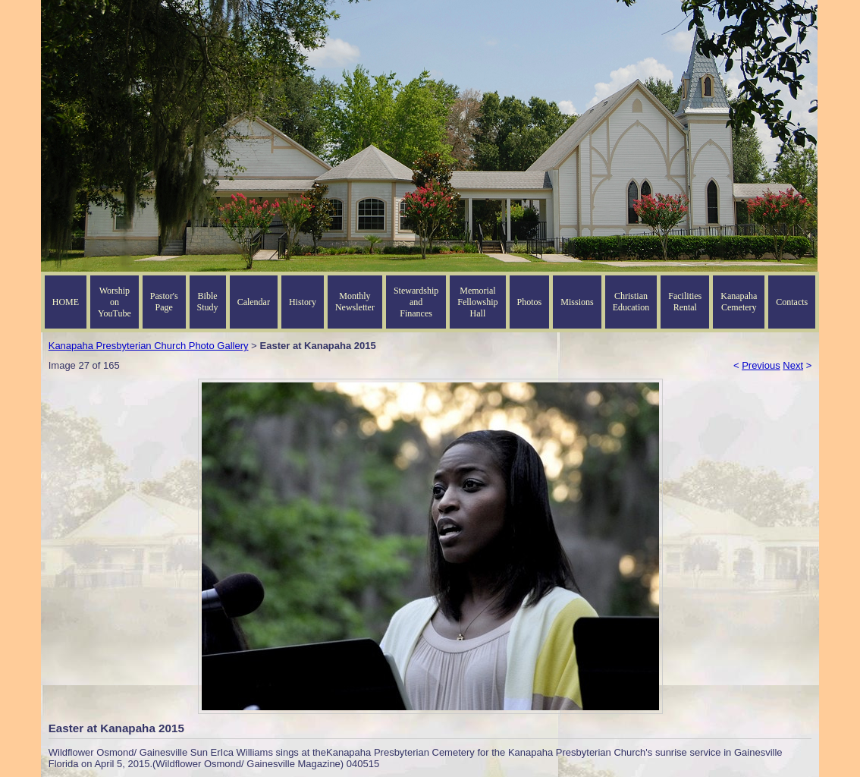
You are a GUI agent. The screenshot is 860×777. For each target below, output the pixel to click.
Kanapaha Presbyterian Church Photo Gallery (149, 345)
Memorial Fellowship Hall (477, 302)
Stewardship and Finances (416, 302)
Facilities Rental (684, 302)
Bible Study (207, 302)
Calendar (253, 302)
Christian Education (631, 302)
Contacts (792, 302)
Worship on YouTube (114, 302)
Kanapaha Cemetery (738, 302)
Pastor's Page (164, 302)
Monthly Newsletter (355, 302)
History (302, 302)
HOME (65, 302)
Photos (529, 302)
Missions (576, 302)
